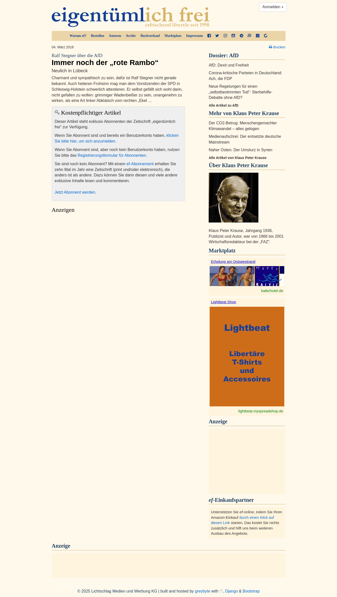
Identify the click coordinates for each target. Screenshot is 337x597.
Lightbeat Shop (223, 302)
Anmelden (273, 7)
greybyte (202, 591)
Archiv (131, 36)
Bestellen (97, 36)
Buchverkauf (150, 36)
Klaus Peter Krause (245, 165)
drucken (277, 47)
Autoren (115, 36)
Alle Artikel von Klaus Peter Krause (237, 158)
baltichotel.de (272, 291)
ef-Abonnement (140, 164)
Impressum (194, 36)
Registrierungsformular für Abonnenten (112, 155)
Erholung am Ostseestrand (233, 261)
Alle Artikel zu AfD (224, 105)
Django (231, 591)
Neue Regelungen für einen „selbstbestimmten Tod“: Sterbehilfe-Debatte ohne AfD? (240, 92)
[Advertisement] (118, 262)
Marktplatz (172, 36)
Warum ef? (78, 36)
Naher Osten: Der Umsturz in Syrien (240, 150)
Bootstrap (251, 591)
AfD (234, 55)
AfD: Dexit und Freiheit (229, 65)
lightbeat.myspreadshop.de (260, 411)
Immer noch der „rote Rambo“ (118, 60)
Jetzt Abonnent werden (75, 192)
